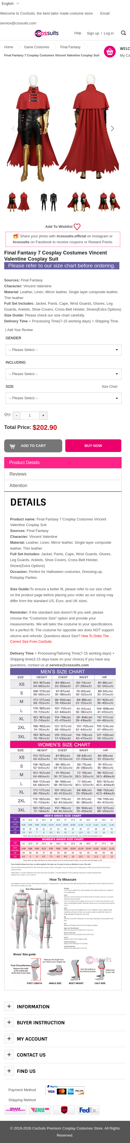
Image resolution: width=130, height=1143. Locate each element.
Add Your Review (20, 330)
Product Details (24, 462)
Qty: (7, 414)
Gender (13, 338)
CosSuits (39, 1128)
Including (16, 362)
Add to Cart (33, 446)
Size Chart (109, 387)
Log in (109, 33)
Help (77, 33)
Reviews (18, 474)
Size (10, 386)
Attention (18, 485)
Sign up (93, 33)
